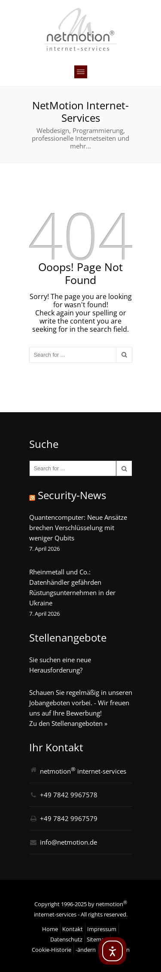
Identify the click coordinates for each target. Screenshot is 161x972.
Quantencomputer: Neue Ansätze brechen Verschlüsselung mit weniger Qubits (78, 527)
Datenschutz (66, 939)
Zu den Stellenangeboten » (68, 723)
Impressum (101, 929)
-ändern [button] (86, 949)
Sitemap (97, 939)
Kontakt (72, 929)
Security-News (72, 495)
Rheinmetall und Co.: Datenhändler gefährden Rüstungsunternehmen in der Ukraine (72, 587)
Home (50, 929)
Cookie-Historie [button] (51, 949)
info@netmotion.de (68, 842)
